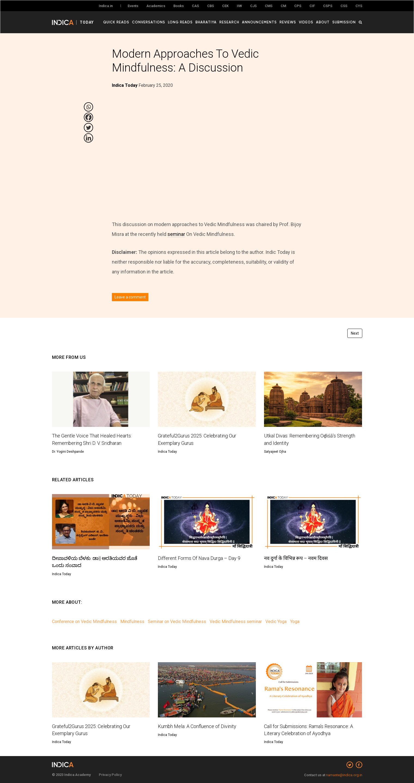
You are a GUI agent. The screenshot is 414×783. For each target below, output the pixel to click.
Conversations (148, 22)
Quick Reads (116, 22)
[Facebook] (88, 117)
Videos (306, 22)
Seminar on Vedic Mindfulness (177, 621)
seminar (176, 234)
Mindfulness (132, 621)
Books (178, 6)
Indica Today (167, 452)
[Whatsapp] (88, 107)
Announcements (259, 22)
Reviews (288, 22)
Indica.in (106, 6)
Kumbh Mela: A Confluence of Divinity (197, 726)
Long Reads (180, 22)
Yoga (294, 621)
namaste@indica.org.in (344, 775)
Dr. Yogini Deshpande (68, 452)
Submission (344, 22)
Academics (155, 6)
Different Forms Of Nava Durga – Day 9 (199, 558)
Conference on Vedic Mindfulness (84, 621)
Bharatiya (206, 22)
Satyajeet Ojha (275, 452)
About (323, 22)
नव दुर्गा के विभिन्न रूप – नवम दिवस (296, 558)
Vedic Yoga (276, 621)
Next (355, 333)
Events (133, 6)
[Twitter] (88, 127)
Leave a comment (130, 297)
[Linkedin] (88, 138)
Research (230, 22)
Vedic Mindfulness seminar (236, 621)
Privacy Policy (110, 775)
